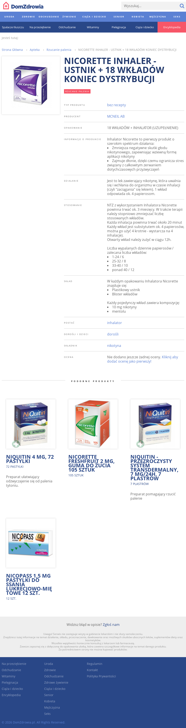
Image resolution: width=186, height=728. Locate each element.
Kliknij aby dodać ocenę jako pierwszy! (142, 359)
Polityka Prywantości (101, 676)
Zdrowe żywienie (56, 682)
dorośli (113, 334)
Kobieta (49, 701)
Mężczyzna (52, 707)
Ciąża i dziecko (12, 689)
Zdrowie (50, 670)
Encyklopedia (11, 695)
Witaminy (8, 676)
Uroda (48, 664)
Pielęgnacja (10, 682)
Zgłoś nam (111, 624)
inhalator (114, 322)
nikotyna (114, 345)
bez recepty (116, 105)
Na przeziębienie (14, 664)
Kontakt (92, 670)
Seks (47, 714)
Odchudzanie (11, 670)
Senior (48, 695)
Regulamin (94, 664)
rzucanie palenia (77, 91)
